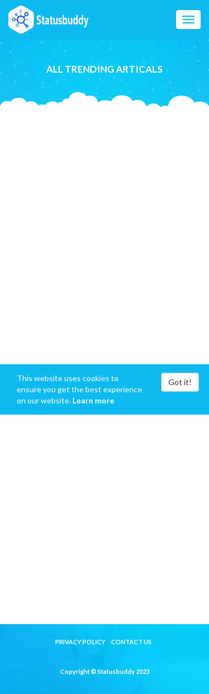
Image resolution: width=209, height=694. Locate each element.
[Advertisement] (104, 212)
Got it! (180, 382)
